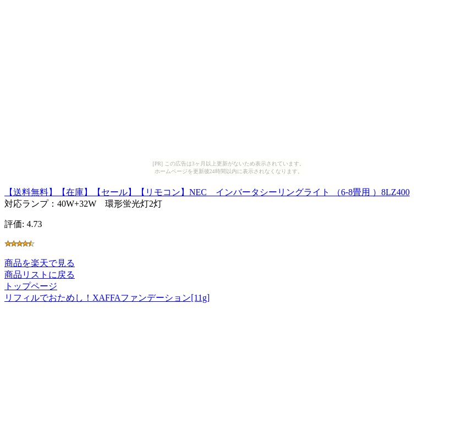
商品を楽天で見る (39, 263)
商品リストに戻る (39, 274)
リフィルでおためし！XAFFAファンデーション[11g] (107, 297)
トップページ (30, 286)
